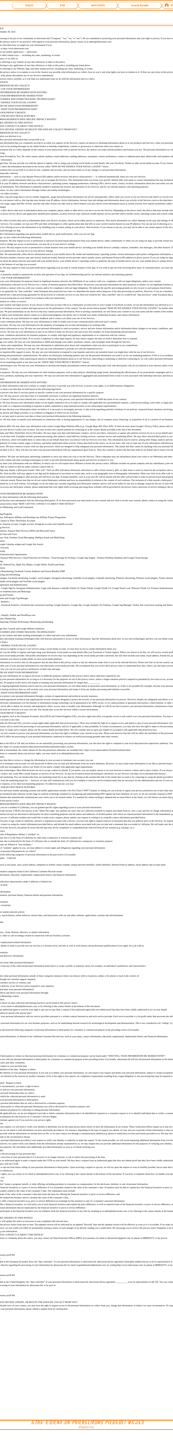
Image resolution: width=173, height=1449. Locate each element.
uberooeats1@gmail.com (118, 1238)
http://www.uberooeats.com (130, 1265)
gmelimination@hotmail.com (92, 1265)
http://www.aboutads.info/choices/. (150, 773)
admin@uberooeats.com (100, 41)
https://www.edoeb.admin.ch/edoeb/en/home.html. (107, 750)
